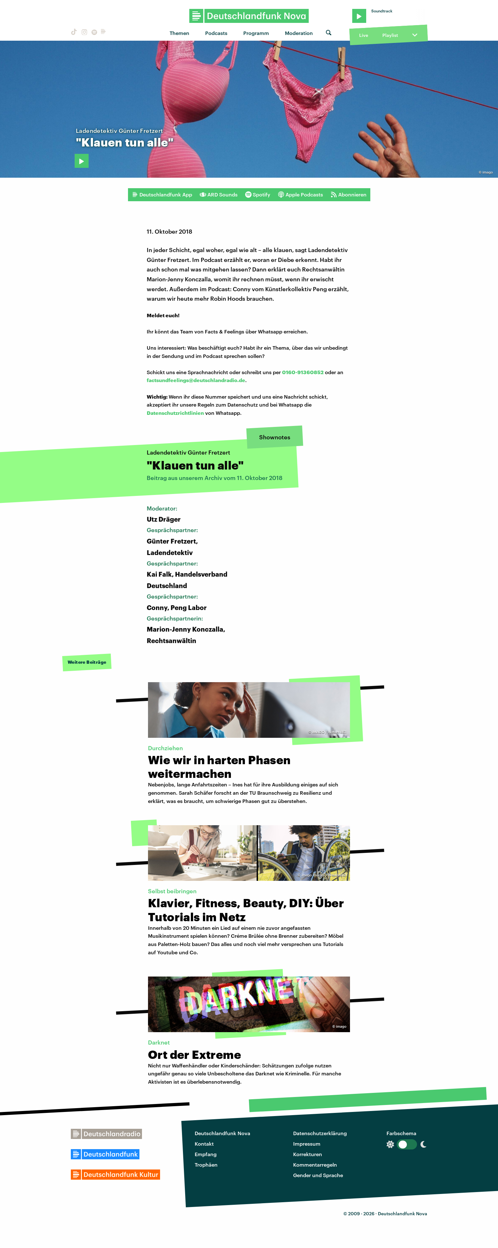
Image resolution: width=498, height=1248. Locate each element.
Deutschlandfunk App (162, 194)
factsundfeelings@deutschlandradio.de (196, 380)
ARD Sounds (219, 194)
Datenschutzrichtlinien (175, 413)
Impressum (306, 1144)
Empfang (206, 1154)
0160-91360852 (303, 372)
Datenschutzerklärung (320, 1133)
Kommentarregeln (315, 1165)
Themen (179, 33)
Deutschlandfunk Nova (222, 1133)
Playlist (390, 35)
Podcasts (216, 33)
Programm (256, 33)
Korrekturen (307, 1154)
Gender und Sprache (318, 1175)
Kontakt (204, 1144)
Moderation (299, 33)
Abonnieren (349, 194)
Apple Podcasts (300, 194)
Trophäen (206, 1165)
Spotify (257, 194)
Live (363, 35)
